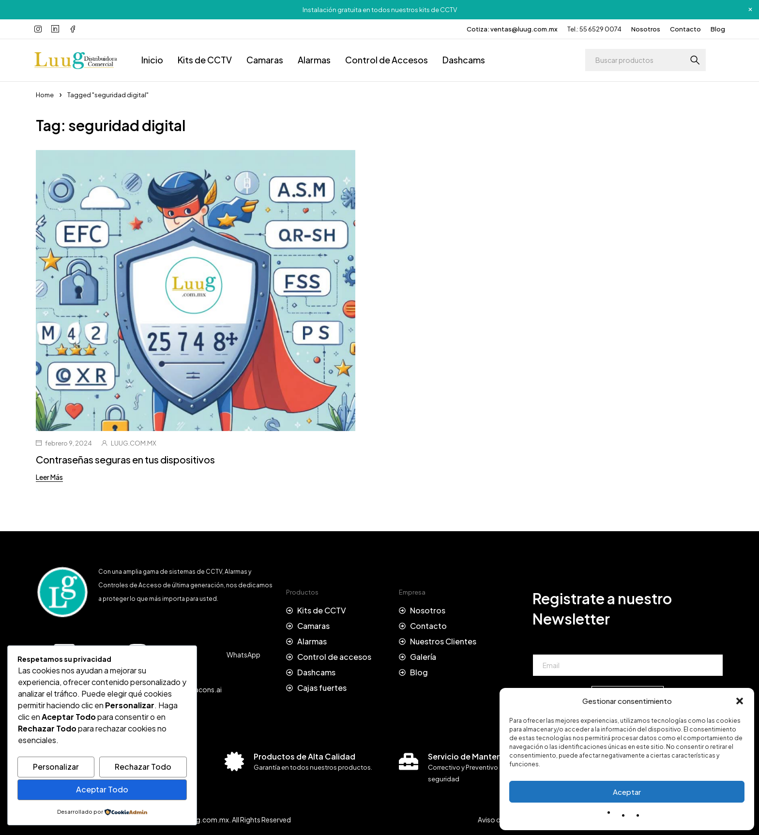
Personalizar (56, 766)
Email (540, 645)
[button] (739, 701)
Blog (718, 29)
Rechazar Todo (143, 766)
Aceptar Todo (102, 789)
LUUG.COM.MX (133, 443)
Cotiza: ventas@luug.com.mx (512, 29)
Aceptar (627, 791)
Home (45, 95)
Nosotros (645, 29)
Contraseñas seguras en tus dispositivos (125, 459)
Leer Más (49, 477)
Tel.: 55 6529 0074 (594, 29)
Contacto (685, 29)
